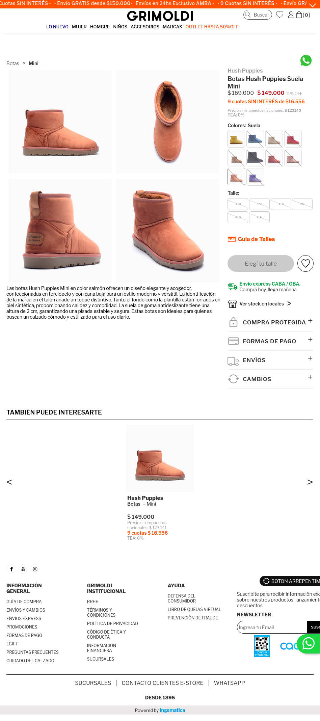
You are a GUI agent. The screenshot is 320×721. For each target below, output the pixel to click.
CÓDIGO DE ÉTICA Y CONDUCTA (106, 636)
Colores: (244, 125)
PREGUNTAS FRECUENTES (32, 653)
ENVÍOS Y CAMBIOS (25, 611)
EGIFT (12, 645)
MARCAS (172, 26)
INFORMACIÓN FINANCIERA (101, 649)
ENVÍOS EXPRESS (23, 619)
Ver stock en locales (261, 305)
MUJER (79, 26)
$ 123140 (293, 110)
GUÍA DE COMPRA (24, 603)
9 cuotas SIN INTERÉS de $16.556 (266, 101)
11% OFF (294, 93)
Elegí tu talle (261, 263)
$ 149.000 (271, 93)
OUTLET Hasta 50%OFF (212, 26)
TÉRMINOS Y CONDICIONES (101, 614)
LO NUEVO (57, 26)
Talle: (233, 193)
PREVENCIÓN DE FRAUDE (193, 619)
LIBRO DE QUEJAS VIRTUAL (194, 610)
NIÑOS (120, 26)
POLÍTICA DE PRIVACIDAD (112, 624)
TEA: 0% (236, 114)
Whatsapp (229, 684)
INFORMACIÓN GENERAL (24, 589)
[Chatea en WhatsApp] (306, 60)
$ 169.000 (241, 93)
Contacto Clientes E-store (162, 684)
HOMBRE (100, 26)
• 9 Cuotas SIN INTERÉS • (251, 3)
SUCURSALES (100, 660)
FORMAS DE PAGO (24, 636)
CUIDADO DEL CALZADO (30, 662)
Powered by (160, 711)
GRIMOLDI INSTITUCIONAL (106, 589)
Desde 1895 (160, 699)
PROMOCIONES (21, 628)
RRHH (93, 603)
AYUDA (176, 587)
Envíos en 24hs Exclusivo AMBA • (178, 3)
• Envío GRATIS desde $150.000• (96, 3)
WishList (280, 14)
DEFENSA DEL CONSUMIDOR (182, 600)
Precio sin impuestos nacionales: (256, 110)
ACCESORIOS (145, 26)
